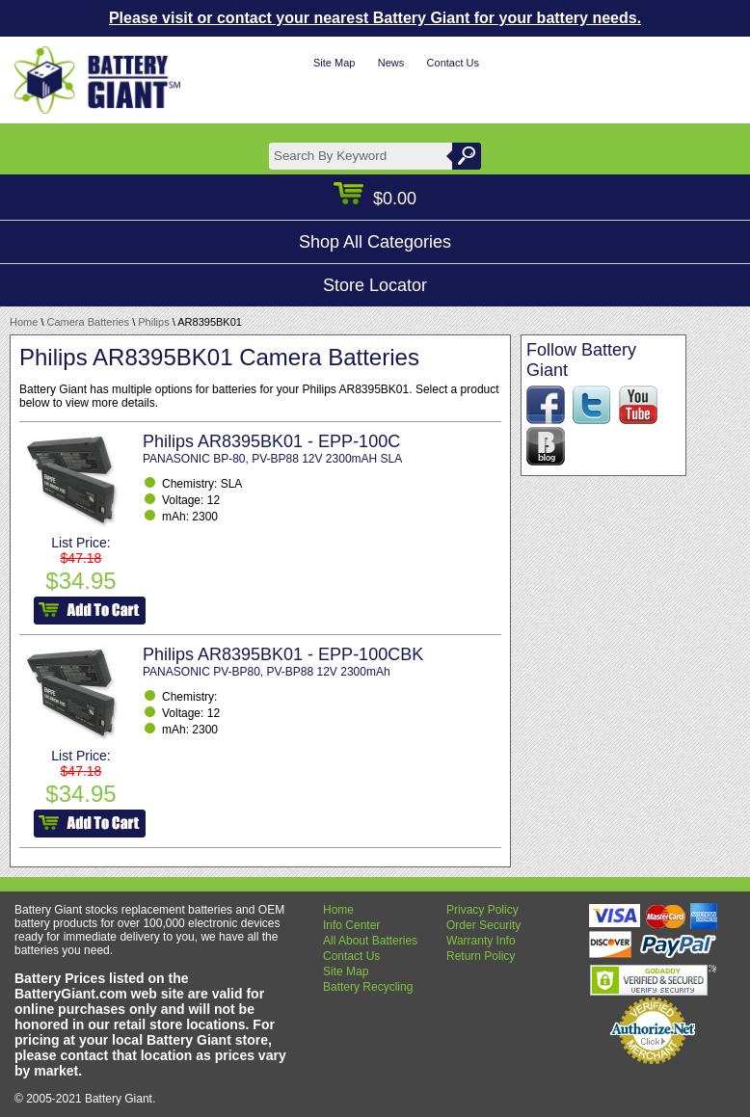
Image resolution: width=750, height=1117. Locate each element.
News (391, 62)
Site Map (334, 62)
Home (24, 322)
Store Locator (375, 285)
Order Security (483, 925)
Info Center (351, 925)
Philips (153, 322)
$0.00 (375, 198)
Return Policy (480, 956)
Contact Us (453, 62)
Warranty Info (481, 940)
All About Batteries (370, 940)
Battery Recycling (368, 987)
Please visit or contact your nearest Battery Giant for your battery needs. (375, 18)
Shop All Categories (375, 242)
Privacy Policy (482, 910)
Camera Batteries (88, 322)
